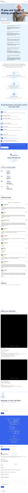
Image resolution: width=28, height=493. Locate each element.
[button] (5, 147)
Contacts (15, 464)
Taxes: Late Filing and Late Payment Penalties (8, 472)
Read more (2, 217)
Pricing (2, 464)
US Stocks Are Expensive (5, 474)
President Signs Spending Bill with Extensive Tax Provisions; (10, 469)
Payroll (2, 465)
